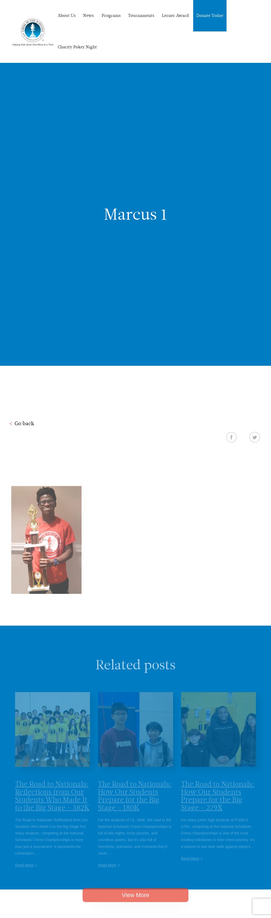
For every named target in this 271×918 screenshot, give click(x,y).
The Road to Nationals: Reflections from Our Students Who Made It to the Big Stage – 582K (52, 800)
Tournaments (141, 15)
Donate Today (209, 15)
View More (135, 899)
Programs (111, 15)
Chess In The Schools (33, 32)
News (88, 15)
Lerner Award (175, 15)
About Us (67, 15)
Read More (24, 870)
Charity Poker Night (77, 47)
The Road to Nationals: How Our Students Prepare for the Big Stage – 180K (134, 800)
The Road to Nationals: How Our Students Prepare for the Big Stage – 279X (218, 800)
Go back (24, 423)
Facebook (231, 437)
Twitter (255, 437)
